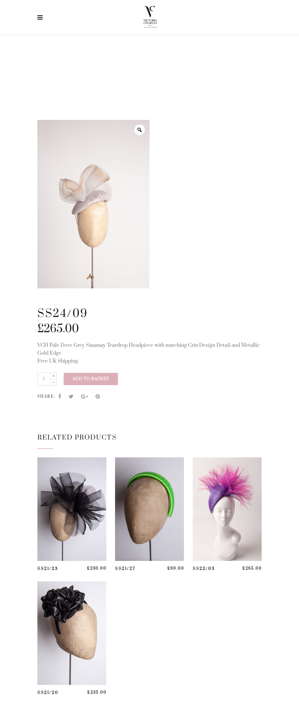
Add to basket (90, 379)
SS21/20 (47, 692)
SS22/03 (204, 568)
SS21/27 (125, 568)
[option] (93, 204)
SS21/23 (47, 568)
